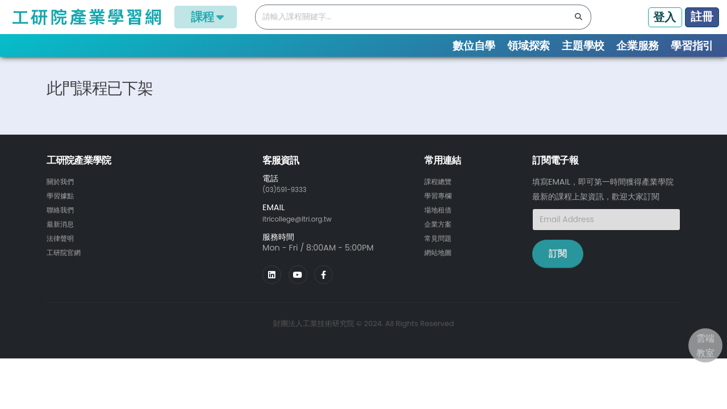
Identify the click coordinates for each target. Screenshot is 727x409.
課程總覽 (90, 68)
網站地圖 (440, 267)
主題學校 (583, 45)
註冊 (702, 16)
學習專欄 (440, 213)
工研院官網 (66, 267)
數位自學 (474, 45)
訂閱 (558, 271)
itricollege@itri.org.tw (305, 236)
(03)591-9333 (289, 207)
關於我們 (62, 199)
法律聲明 (62, 254)
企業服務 (637, 45)
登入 (664, 17)
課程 (205, 17)
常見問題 (440, 254)
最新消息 (62, 240)
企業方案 (440, 240)
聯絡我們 (62, 226)
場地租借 (440, 226)
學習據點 (62, 213)
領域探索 (528, 45)
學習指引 (692, 45)
